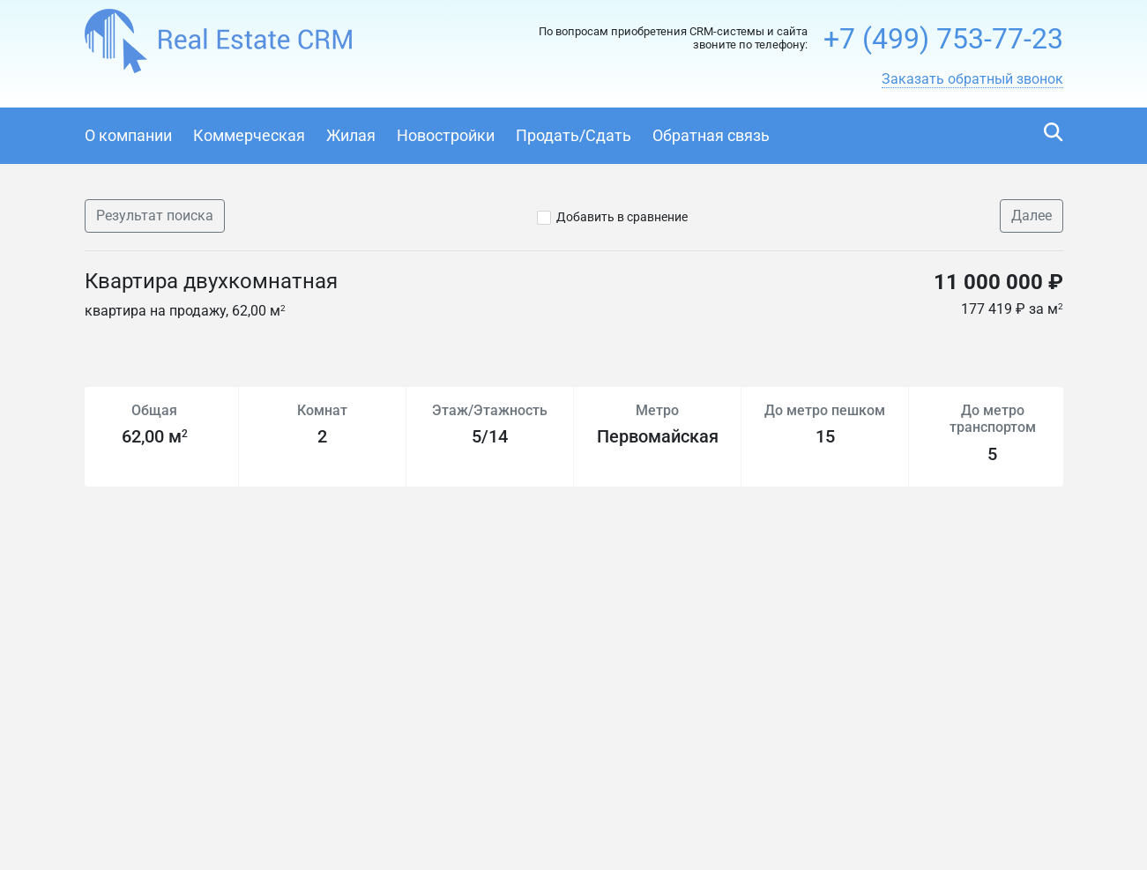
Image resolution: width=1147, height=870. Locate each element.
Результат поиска (154, 215)
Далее (1031, 215)
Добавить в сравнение (622, 217)
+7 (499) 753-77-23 (943, 39)
